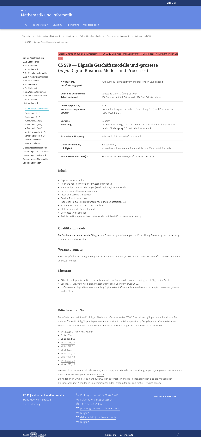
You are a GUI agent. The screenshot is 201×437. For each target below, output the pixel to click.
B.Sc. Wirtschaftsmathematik (35, 72)
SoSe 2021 (66, 345)
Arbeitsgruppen (91, 24)
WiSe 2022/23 (68, 353)
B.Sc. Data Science (31, 57)
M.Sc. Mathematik (31, 84)
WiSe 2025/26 (68, 360)
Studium (59, 25)
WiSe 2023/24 (68, 356)
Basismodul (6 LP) (32, 109)
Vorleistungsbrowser (32, 158)
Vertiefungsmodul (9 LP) (35, 131)
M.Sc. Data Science (31, 76)
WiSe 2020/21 (68, 342)
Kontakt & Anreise (165, 392)
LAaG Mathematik (30, 99)
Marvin (100, 370)
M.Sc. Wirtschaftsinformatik (35, 88)
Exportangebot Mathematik (35, 143)
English (172, 3)
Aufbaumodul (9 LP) (33, 124)
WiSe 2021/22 (68, 349)
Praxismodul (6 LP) (33, 139)
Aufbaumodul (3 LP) (33, 116)
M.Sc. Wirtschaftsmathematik (35, 91)
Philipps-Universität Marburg (34, 431)
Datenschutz (127, 432)
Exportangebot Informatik (105, 35)
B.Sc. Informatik (30, 61)
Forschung (73, 24)
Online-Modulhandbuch (80, 35)
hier (60, 54)
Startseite (25, 35)
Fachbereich (41, 25)
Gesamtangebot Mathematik (35, 155)
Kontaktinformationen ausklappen (176, 431)
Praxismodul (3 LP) (33, 135)
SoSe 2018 (66, 331)
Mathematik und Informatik (44, 35)
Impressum (110, 432)
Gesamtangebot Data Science (35, 147)
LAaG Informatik (30, 95)
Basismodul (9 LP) (32, 113)
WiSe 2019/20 (68, 338)
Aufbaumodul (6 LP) (128, 35)
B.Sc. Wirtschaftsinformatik (35, 69)
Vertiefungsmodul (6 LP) (35, 128)
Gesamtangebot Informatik (34, 151)
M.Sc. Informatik (30, 80)
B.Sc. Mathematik (30, 65)
